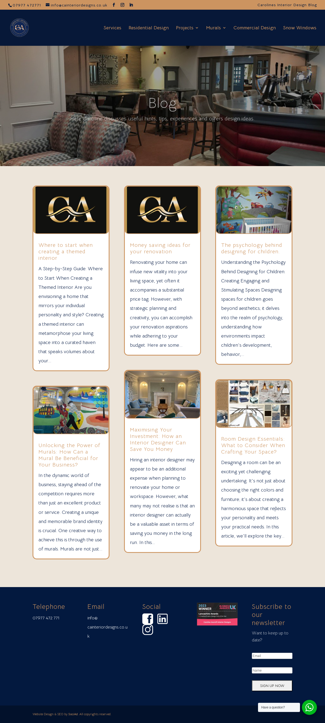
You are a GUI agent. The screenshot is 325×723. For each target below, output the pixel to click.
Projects (184, 28)
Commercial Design (255, 28)
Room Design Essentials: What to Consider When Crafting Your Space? (253, 445)
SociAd (73, 714)
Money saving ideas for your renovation (160, 248)
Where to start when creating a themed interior (65, 251)
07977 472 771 (46, 618)
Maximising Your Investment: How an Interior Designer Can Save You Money (158, 439)
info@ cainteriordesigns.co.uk (107, 627)
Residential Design (149, 28)
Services (112, 28)
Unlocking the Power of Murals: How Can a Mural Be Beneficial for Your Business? (69, 455)
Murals (213, 28)
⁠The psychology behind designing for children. (251, 248)
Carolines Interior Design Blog (287, 5)
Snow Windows (299, 28)
